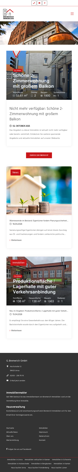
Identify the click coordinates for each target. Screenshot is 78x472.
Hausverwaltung (15, 407)
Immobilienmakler (16, 393)
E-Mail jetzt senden (15, 380)
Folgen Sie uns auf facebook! (19, 449)
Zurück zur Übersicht (39, 155)
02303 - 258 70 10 (15, 375)
